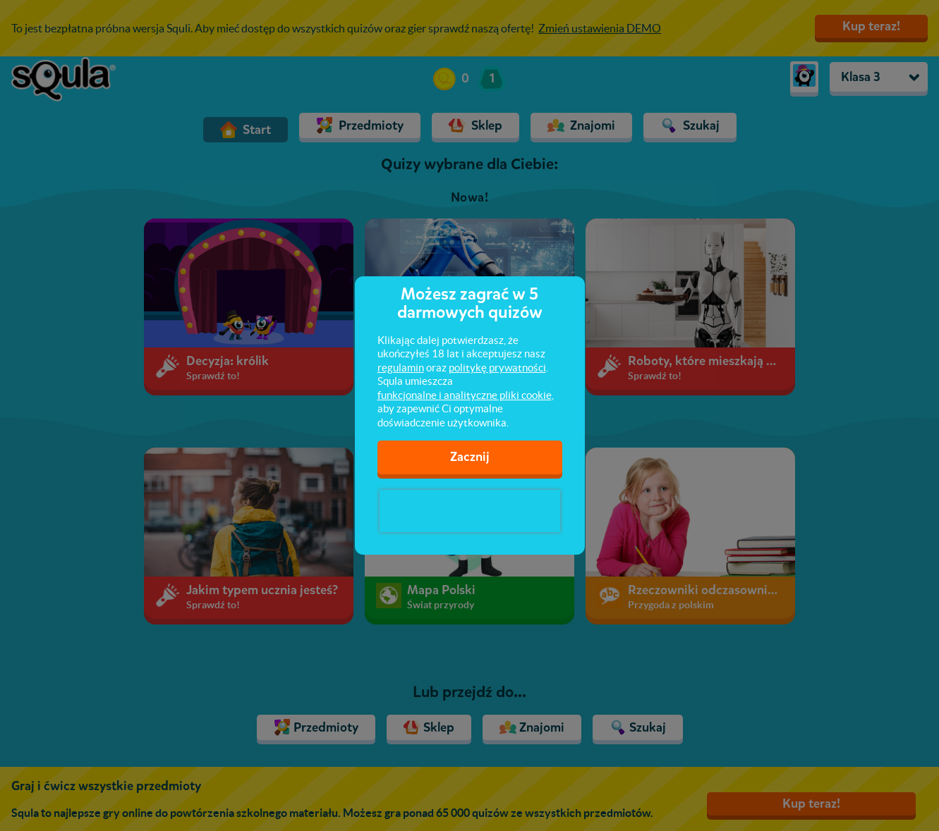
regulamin (400, 368)
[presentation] (470, 511)
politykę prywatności (497, 368)
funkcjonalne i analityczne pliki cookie (464, 395)
